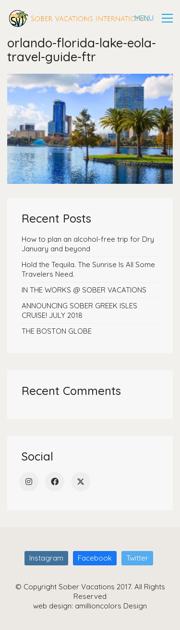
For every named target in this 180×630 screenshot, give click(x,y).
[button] (153, 18)
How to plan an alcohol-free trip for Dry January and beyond (88, 244)
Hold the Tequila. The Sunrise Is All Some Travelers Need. (88, 269)
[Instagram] (28, 481)
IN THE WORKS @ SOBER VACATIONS (84, 289)
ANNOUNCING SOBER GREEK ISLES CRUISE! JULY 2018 (79, 310)
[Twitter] (80, 481)
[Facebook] (54, 481)
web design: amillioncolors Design (90, 605)
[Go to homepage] (79, 18)
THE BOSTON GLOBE (57, 331)
